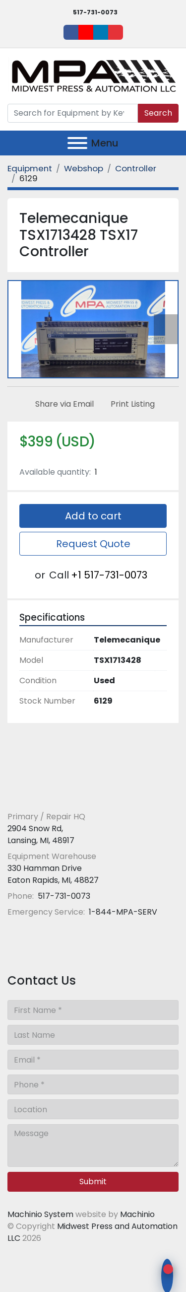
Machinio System (40, 1214)
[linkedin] (100, 32)
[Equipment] (29, 168)
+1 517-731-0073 (109, 575)
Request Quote (93, 544)
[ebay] (115, 32)
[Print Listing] (130, 404)
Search (158, 113)
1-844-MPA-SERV (122, 912)
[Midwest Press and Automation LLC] (79, 792)
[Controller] (135, 168)
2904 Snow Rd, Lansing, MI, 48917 (40, 834)
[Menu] (77, 143)
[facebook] (70, 32)
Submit (93, 1181)
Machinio (137, 1214)
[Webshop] (83, 168)
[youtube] (85, 32)
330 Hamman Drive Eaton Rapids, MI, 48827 (53, 874)
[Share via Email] (62, 404)
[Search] (72, 113)
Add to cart (93, 516)
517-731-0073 (95, 12)
